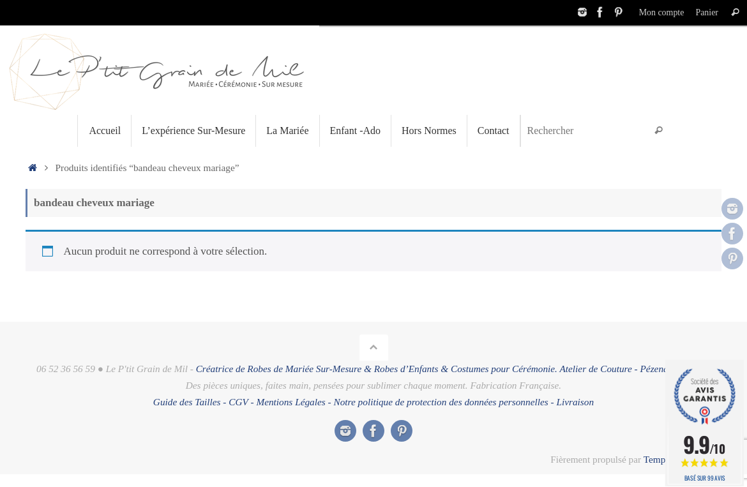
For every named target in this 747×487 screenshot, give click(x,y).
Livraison (575, 401)
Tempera (660, 459)
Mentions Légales (290, 401)
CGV (238, 401)
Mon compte (660, 12)
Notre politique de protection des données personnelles (441, 401)
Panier (706, 12)
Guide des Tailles (187, 401)
